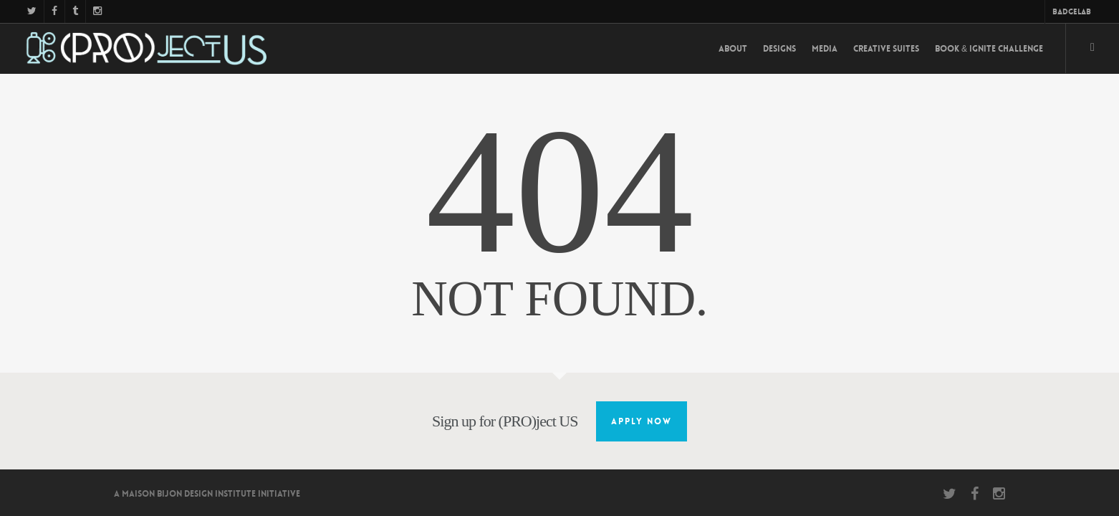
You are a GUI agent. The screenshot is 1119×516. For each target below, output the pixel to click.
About (733, 48)
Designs (779, 48)
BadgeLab (1071, 11)
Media (824, 48)
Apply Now (641, 421)
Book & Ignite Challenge (989, 48)
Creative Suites (886, 48)
